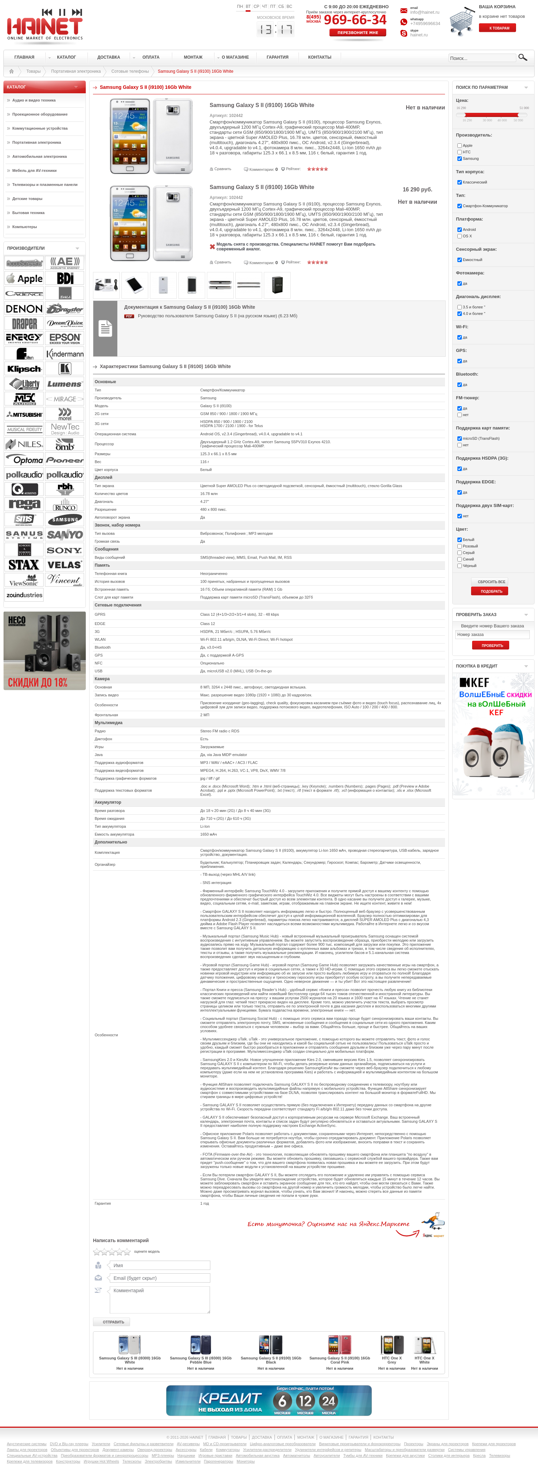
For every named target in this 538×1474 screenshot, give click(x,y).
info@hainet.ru (425, 12)
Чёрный (470, 566)
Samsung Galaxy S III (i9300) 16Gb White (130, 1360)
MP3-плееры (163, 1455)
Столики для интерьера (449, 1455)
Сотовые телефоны (130, 71)
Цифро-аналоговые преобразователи (283, 1444)
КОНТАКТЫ (383, 1437)
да (465, 283)
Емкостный (472, 260)
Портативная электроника (76, 71)
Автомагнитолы (296, 1455)
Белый (468, 540)
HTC (467, 152)
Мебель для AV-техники (34, 170)
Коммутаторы (227, 1450)
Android (469, 229)
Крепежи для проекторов (494, 1444)
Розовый (470, 546)
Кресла (479, 1455)
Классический (475, 182)
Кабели (206, 1450)
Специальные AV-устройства (32, 1455)
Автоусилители (327, 1455)
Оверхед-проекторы (154, 1450)
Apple (467, 145)
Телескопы (131, 1461)
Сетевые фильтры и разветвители (143, 1444)
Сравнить (222, 169)
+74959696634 (425, 23)
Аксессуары (186, 1450)
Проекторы (413, 1444)
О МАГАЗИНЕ (331, 1437)
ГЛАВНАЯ (217, 1437)
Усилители (101, 1444)
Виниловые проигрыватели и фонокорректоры (360, 1444)
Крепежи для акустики (405, 1455)
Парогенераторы (218, 1461)
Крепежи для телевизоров (29, 1461)
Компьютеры (24, 227)
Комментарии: (261, 169)
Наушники (186, 1455)
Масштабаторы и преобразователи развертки (405, 1450)
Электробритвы (158, 1461)
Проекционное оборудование (40, 114)
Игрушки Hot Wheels (101, 1461)
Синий (468, 559)
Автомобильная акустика (258, 1455)
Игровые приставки (216, 1455)
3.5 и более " (474, 307)
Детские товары (27, 199)
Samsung (471, 158)
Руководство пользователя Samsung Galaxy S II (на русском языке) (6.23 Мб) (217, 315)
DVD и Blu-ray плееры (69, 1444)
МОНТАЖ (305, 1437)
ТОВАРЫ (239, 1437)
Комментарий (158, 1299)
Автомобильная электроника (39, 156)
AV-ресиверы (188, 1444)
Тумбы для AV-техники (363, 1455)
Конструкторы (68, 1461)
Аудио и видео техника (34, 100)
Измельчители (188, 1461)
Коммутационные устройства (40, 128)
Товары (33, 71)
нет (466, 415)
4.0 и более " (474, 313)
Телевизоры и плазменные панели (45, 184)
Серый (469, 553)
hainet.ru (419, 34)
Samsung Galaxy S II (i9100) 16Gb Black (271, 1360)
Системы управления (467, 1450)
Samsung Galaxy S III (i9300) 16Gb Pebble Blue (201, 1360)
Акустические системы (26, 1444)
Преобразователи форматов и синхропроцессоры (104, 1455)
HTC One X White (424, 1360)
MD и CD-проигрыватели (224, 1444)
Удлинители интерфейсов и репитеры (328, 1450)
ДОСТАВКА (262, 1437)
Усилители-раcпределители (267, 1450)
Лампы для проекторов (27, 1450)
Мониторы (246, 1461)
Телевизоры (499, 1455)
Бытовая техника (28, 213)
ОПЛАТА (284, 1437)
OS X (467, 236)
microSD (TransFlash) (481, 438)
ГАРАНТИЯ (358, 1437)
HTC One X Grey (391, 1360)
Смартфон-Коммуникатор (485, 206)
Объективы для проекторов (75, 1450)
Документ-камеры (118, 1450)
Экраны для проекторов (448, 1444)
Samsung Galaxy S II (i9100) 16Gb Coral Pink (339, 1360)
